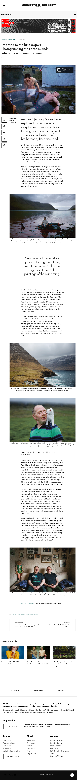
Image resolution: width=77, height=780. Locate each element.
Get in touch (7, 740)
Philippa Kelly (6, 58)
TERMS (5, 775)
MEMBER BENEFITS (14, 757)
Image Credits (31, 753)
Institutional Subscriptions (11, 751)
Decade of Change (56, 756)
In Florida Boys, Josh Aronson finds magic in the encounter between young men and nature (63, 664)
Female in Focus (55, 745)
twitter (61, 690)
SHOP (15, 775)
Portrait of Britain (56, 743)
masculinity (29, 615)
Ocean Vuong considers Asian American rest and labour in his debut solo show (38, 664)
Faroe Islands (16, 615)
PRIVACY (11, 775)
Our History (31, 743)
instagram (16, 690)
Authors (29, 745)
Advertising (7, 748)
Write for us (30, 748)
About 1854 (31, 740)
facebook (38, 690)
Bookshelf (5, 39)
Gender (23, 615)
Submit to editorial (9, 743)
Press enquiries (8, 745)
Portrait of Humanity (57, 740)
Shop (28, 751)
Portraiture (11, 39)
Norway (35, 615)
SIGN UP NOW (12, 726)
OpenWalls (54, 748)
